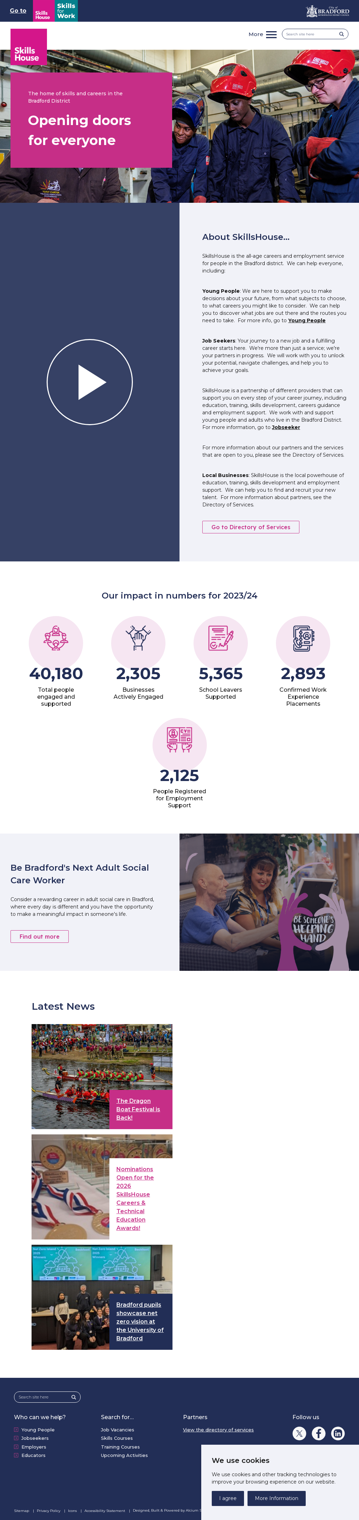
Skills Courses (117, 1438)
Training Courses (120, 1447)
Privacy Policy (49, 1510)
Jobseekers (35, 1438)
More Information (276, 1498)
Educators (33, 1455)
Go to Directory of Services (250, 527)
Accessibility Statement (105, 1510)
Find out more (40, 936)
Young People (307, 320)
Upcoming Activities (124, 1455)
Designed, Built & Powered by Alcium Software (178, 1510)
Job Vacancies (117, 1429)
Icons (73, 1510)
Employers (33, 1447)
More (256, 34)
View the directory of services (218, 1429)
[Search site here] (312, 34)
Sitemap (22, 1510)
